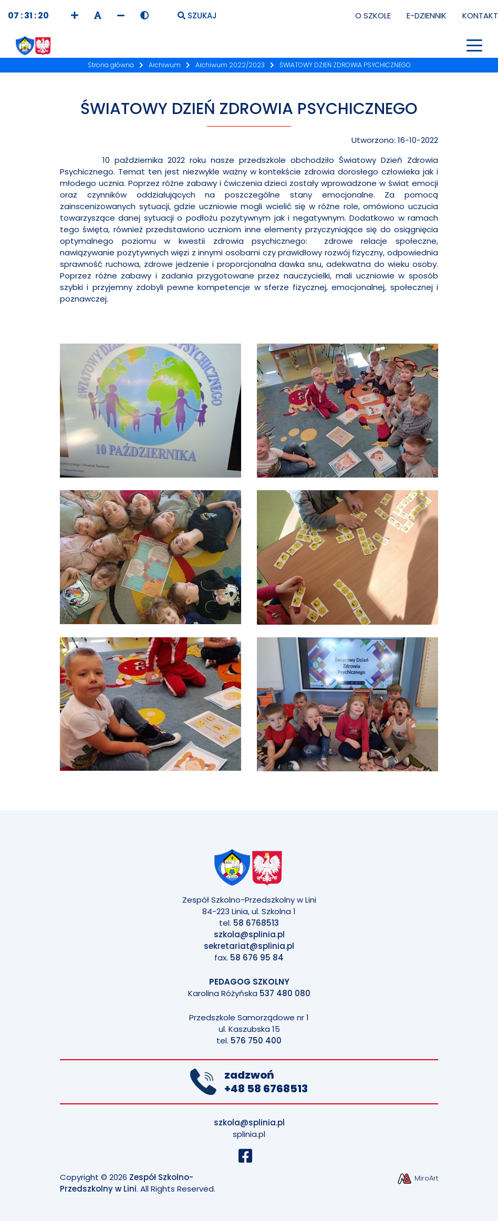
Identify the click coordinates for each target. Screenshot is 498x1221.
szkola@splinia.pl (249, 934)
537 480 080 (285, 993)
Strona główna (111, 64)
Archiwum (165, 64)
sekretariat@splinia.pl (249, 945)
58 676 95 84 (257, 957)
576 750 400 (256, 1040)
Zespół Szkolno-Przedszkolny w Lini (126, 1183)
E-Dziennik (427, 15)
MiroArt (417, 1178)
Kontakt (480, 15)
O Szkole (373, 15)
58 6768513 (256, 922)
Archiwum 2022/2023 (230, 64)
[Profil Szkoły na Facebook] (249, 1158)
